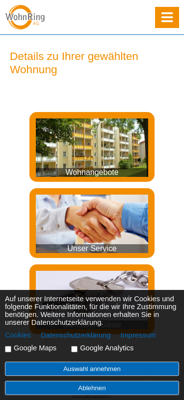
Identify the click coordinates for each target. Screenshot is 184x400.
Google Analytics (106, 348)
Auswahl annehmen (92, 368)
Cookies (18, 335)
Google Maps (35, 348)
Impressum (138, 335)
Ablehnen (91, 388)
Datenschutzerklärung (76, 335)
